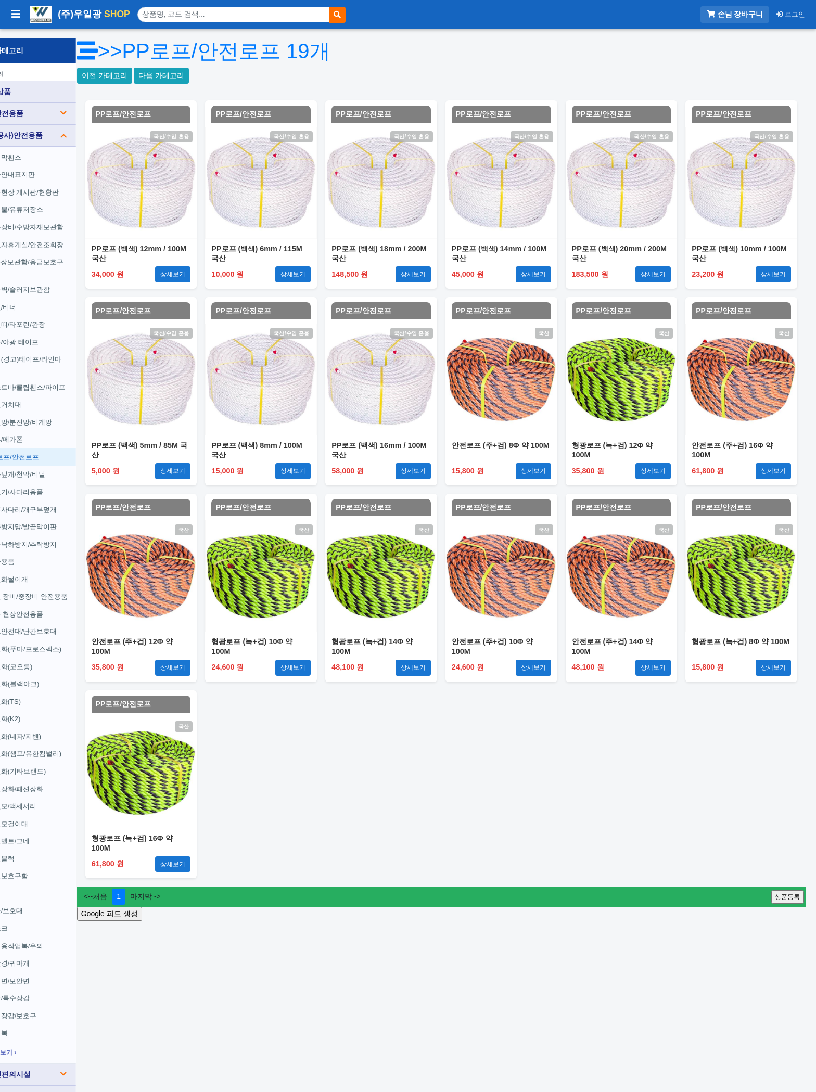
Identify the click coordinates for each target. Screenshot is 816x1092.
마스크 (35, 919)
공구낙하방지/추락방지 (60, 535)
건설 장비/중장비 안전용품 (65, 588)
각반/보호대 (43, 902)
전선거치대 (42, 395)
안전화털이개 (45, 570)
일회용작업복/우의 (53, 937)
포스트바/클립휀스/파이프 (64, 378)
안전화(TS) (42, 692)
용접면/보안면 (46, 971)
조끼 (32, 884)
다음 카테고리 (215, 75)
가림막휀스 (42, 148)
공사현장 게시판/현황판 (61, 183)
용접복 (35, 1024)
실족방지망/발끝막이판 (60, 517)
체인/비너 (40, 298)
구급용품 (39, 552)
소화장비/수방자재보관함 (63, 218)
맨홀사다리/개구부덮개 (60, 500)
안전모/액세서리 (50, 797)
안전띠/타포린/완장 (54, 315)
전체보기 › (40, 1043)
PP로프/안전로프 (51, 448)
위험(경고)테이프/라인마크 (62, 355)
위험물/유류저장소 (53, 200)
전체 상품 (31, 82)
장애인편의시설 (60, 1065)
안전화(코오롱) (48, 657)
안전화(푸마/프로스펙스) (62, 640)
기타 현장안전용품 (53, 605)
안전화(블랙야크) (51, 674)
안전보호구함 (45, 867)
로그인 (790, 14)
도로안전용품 (60, 104)
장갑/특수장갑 (46, 989)
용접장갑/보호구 (50, 1006)
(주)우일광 (80, 14)
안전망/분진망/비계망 (57, 413)
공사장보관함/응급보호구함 (63, 258)
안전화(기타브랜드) (55, 762)
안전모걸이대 (45, 814)
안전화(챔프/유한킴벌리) (62, 745)
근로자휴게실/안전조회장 (63, 235)
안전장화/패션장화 (53, 779)
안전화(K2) (42, 709)
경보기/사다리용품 (53, 482)
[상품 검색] (233, 14)
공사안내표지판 (49, 165)
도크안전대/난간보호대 (60, 622)
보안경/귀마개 (46, 954)
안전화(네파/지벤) (52, 727)
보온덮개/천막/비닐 (54, 465)
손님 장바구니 (735, 14)
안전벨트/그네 (46, 832)
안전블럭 (39, 849)
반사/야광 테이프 (51, 333)
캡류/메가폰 (43, 430)
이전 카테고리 (158, 75)
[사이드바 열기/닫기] (16, 14)
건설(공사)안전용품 (60, 126)
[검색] (337, 15)
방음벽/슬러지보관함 (57, 280)
